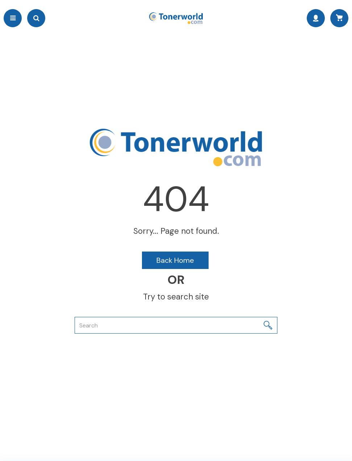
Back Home (175, 260)
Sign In (316, 18)
